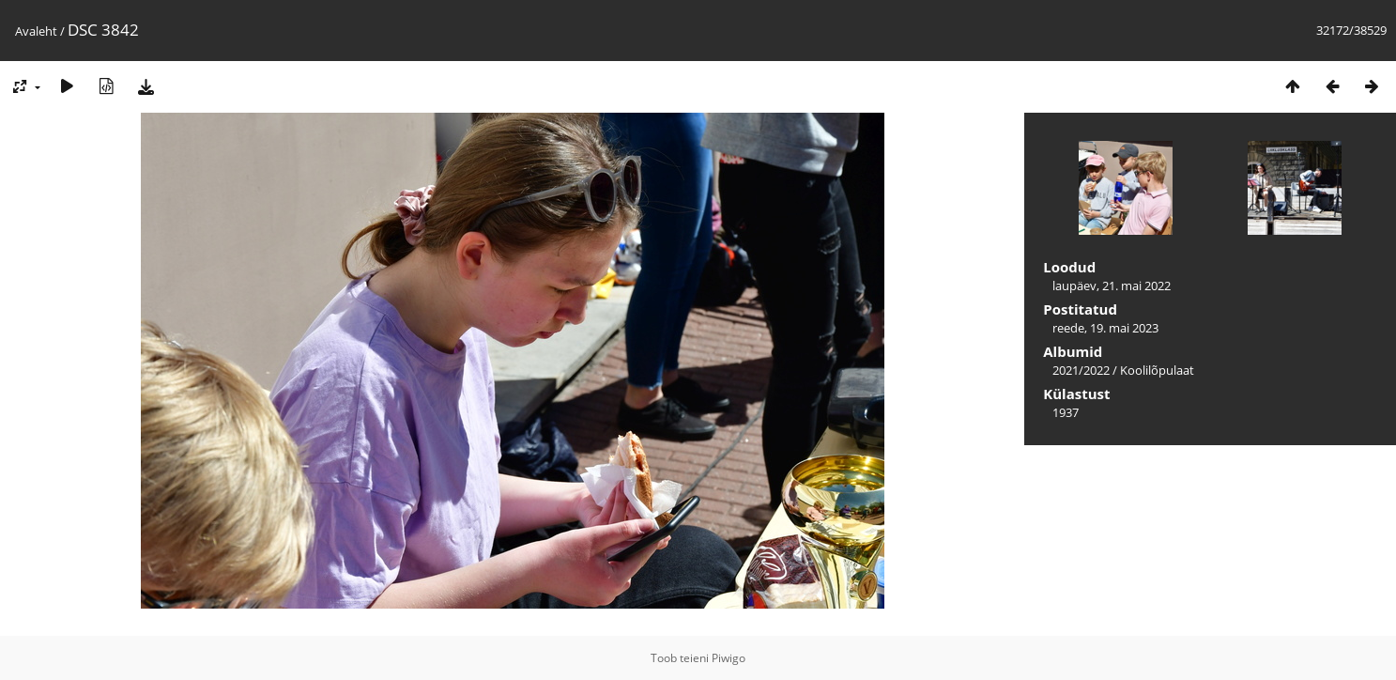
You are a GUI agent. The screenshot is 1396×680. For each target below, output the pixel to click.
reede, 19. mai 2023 (1105, 327)
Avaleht (36, 31)
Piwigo (728, 658)
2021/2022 (1081, 370)
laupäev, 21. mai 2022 (1111, 285)
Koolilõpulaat (1157, 370)
